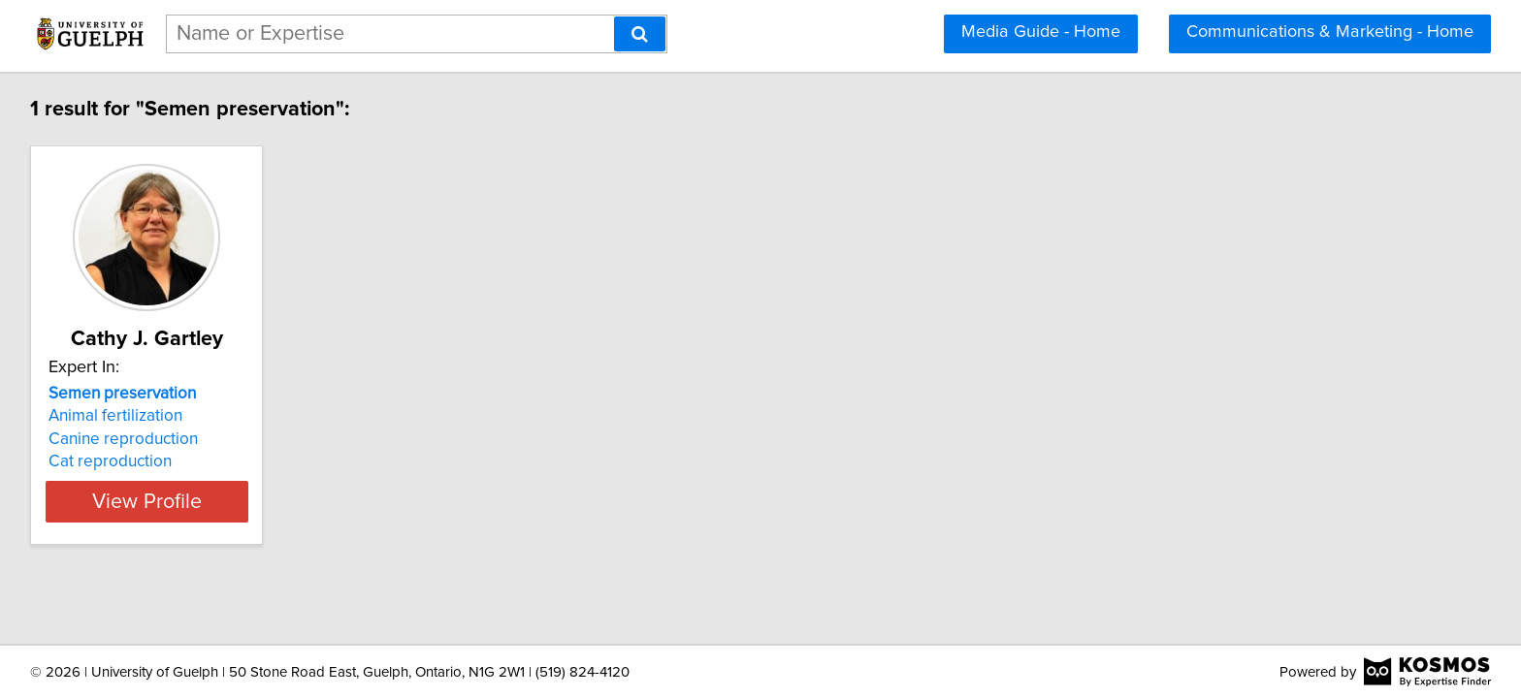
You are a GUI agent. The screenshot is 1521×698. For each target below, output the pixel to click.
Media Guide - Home (1040, 32)
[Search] (639, 33)
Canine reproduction (126, 439)
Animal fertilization (118, 416)
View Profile (174, 501)
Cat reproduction (113, 461)
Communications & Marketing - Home (1329, 32)
